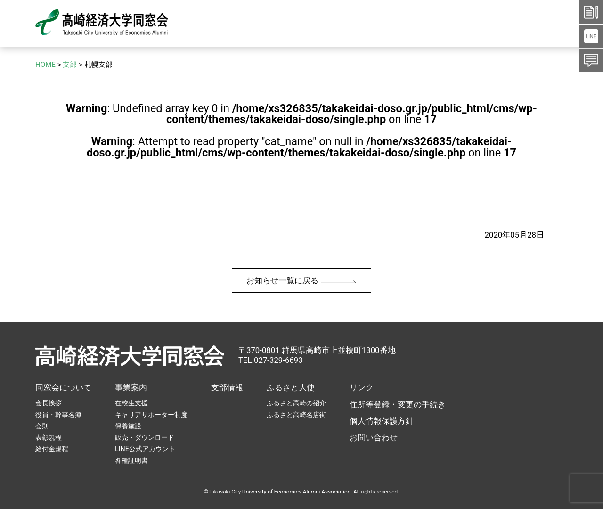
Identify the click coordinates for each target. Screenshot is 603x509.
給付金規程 (51, 448)
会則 (42, 426)
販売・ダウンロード (144, 437)
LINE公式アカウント (145, 448)
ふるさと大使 (291, 387)
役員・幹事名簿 (58, 415)
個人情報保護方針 (382, 421)
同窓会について (63, 387)
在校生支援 (131, 403)
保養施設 (128, 426)
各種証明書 (131, 460)
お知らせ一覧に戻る (301, 280)
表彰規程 (48, 437)
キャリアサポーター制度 (151, 415)
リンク (362, 387)
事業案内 (131, 387)
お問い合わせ (374, 437)
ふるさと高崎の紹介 (296, 403)
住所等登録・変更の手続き (398, 404)
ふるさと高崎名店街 (296, 415)
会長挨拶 (48, 403)
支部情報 (227, 387)
